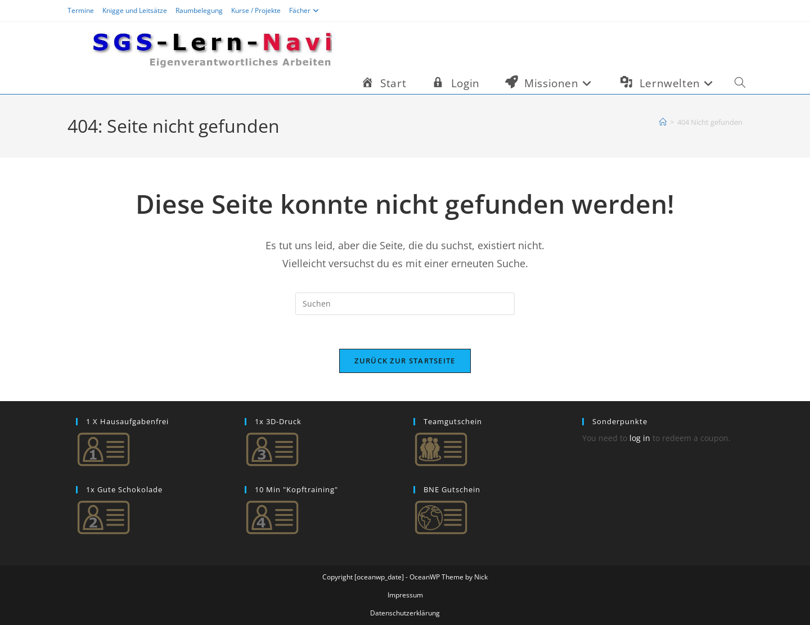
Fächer (305, 10)
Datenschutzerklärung (405, 613)
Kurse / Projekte (256, 10)
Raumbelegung (199, 10)
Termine (81, 10)
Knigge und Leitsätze (134, 10)
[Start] (663, 122)
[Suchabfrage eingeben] (405, 304)
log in (639, 438)
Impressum (405, 595)
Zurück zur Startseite (404, 361)
